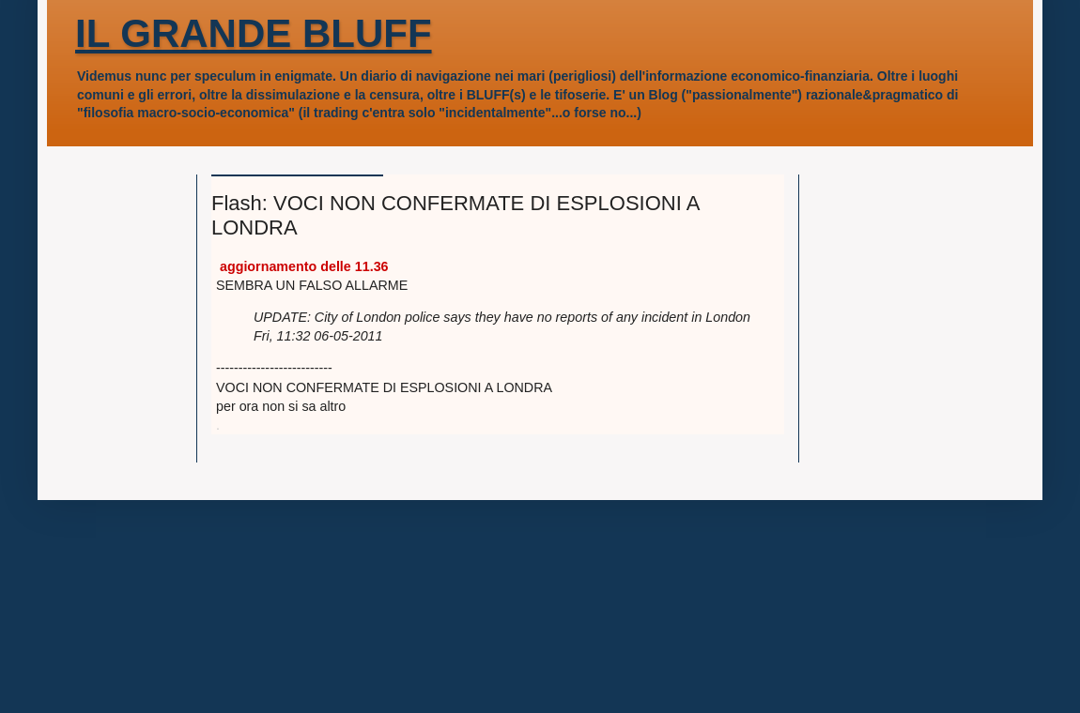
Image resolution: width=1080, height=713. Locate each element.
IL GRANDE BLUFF (253, 33)
